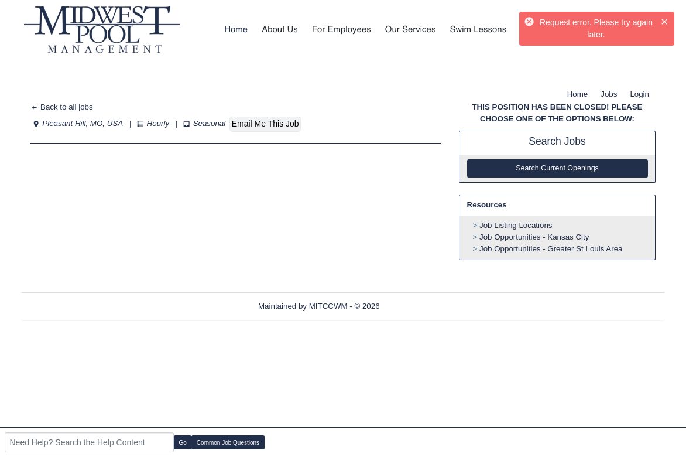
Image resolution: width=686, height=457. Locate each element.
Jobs (609, 94)
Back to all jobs (61, 107)
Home (577, 94)
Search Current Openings (557, 168)
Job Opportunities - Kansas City (534, 237)
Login (639, 94)
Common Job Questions (228, 442)
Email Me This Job (265, 123)
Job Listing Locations (515, 225)
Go (183, 442)
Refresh (414, 306)
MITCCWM (328, 306)
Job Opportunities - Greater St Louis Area (550, 248)
